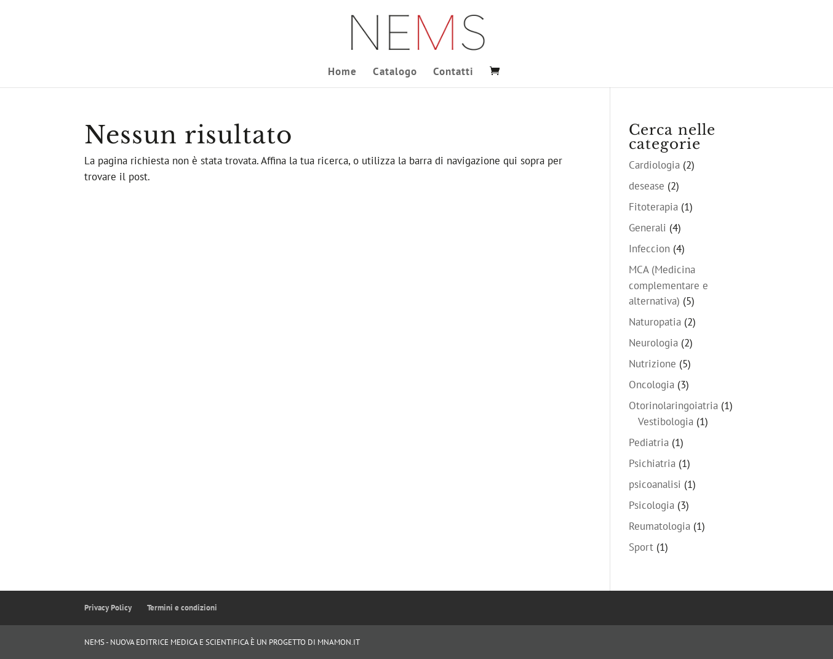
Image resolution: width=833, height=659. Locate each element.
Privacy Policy (108, 607)
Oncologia (651, 384)
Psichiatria (652, 463)
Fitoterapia (653, 207)
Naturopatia (655, 322)
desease (646, 186)
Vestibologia (665, 421)
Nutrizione (652, 363)
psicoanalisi (655, 484)
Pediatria (649, 442)
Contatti (453, 72)
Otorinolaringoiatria (673, 405)
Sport (641, 547)
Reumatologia (659, 526)
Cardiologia (654, 165)
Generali (647, 227)
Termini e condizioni (182, 607)
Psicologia (651, 505)
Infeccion (649, 248)
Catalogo (395, 72)
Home (342, 72)
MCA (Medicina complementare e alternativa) (668, 285)
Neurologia (653, 342)
